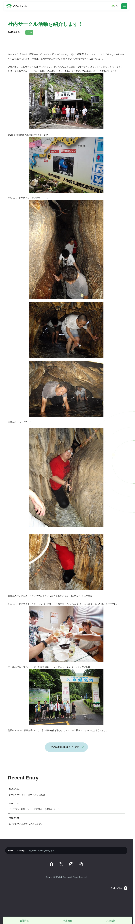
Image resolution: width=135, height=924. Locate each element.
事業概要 (67, 920)
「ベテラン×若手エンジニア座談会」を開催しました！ (35, 809)
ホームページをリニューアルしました (27, 794)
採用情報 (110, 920)
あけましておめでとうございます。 (26, 824)
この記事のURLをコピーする (65, 747)
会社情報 (24, 920)
